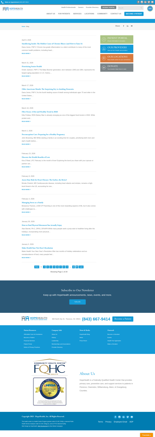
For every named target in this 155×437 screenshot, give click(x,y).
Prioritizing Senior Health (34, 69)
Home (23, 29)
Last (81, 269)
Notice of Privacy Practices (33, 354)
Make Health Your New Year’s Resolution (40, 250)
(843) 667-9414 (20, 3)
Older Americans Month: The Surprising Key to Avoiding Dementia (53, 92)
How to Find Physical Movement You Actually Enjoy (46, 228)
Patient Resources (32, 333)
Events (110, 343)
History (54, 343)
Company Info (58, 333)
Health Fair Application (115, 346)
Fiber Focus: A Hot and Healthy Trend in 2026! (43, 114)
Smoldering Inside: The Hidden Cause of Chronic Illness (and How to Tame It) (58, 46)
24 (74, 269)
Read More (27, 56)
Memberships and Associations (63, 350)
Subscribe (77, 304)
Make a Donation (113, 350)
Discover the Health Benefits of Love (38, 160)
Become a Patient (131, 17)
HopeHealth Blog (86, 339)
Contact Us (113, 17)
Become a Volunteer (114, 339)
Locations (86, 17)
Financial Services (30, 346)
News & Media (86, 333)
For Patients (61, 17)
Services (74, 17)
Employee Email (123, 428)
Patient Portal (105, 11)
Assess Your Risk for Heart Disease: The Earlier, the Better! (48, 182)
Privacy (115, 428)
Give (148, 14)
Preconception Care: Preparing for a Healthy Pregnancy (47, 137)
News (82, 343)
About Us (47, 17)
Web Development (43, 432)
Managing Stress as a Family (35, 205)
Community (99, 17)
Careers (77, 11)
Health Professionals (65, 11)
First (36, 269)
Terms (108, 428)
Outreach (111, 333)
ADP (132, 428)
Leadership (56, 346)
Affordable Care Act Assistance (35, 339)
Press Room (84, 346)
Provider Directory (89, 11)
